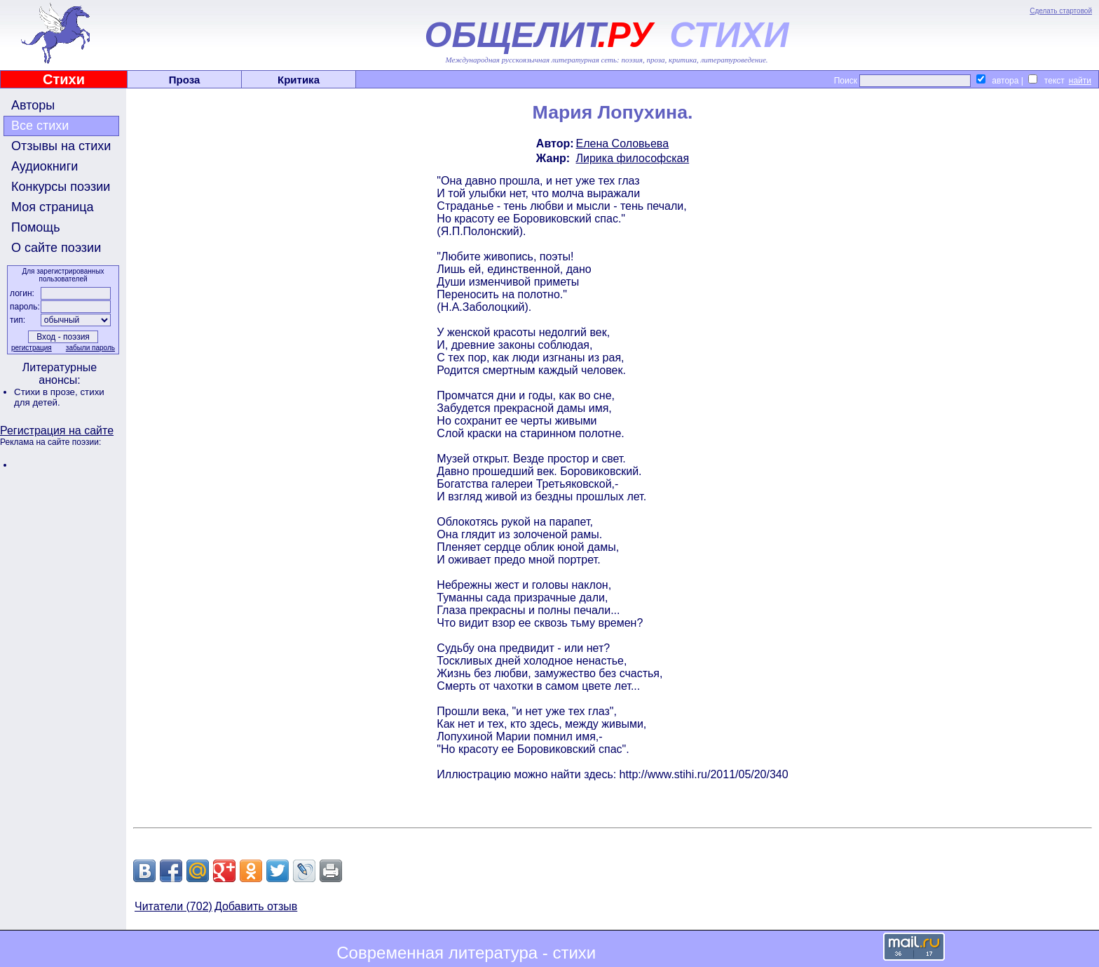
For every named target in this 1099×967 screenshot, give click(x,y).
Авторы (33, 105)
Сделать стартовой (1061, 11)
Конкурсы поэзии (60, 187)
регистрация (31, 348)
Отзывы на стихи (61, 146)
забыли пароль (90, 348)
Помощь (35, 227)
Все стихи (40, 126)
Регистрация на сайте (57, 430)
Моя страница (52, 207)
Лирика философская (633, 158)
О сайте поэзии (56, 248)
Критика (299, 80)
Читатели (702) (173, 906)
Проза (184, 80)
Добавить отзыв (255, 906)
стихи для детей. (59, 397)
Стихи (64, 79)
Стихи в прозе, (47, 392)
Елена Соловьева (622, 143)
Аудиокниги (44, 166)
